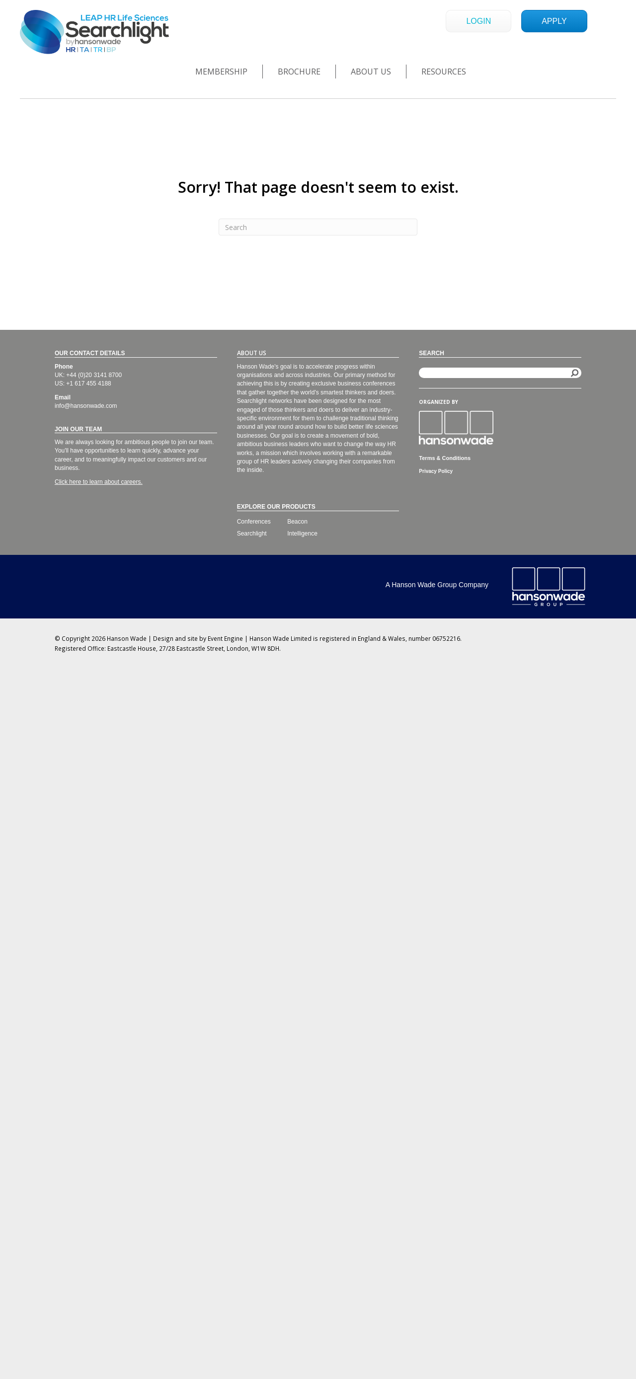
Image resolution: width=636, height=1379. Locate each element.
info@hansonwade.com (86, 405)
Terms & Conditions (445, 458)
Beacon (297, 521)
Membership (221, 71)
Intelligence (302, 533)
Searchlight (252, 533)
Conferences (254, 521)
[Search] (318, 227)
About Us (371, 71)
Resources (443, 71)
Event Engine (225, 638)
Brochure (299, 71)
